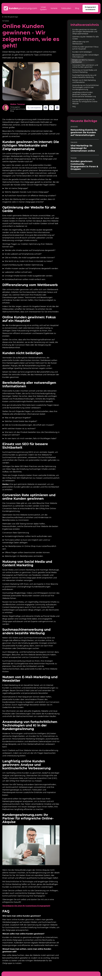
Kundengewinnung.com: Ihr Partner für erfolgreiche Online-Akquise (85, 102)
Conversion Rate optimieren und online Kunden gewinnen (85, 66)
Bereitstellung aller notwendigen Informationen (85, 56)
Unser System (43, 8)
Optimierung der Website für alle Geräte (85, 38)
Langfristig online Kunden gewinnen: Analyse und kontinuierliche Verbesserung (84, 94)
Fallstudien (66, 8)
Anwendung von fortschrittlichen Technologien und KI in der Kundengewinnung (85, 87)
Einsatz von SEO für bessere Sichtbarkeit (83, 61)
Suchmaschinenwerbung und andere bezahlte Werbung (84, 76)
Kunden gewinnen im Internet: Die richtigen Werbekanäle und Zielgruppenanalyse (84, 32)
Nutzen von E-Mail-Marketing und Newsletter (84, 81)
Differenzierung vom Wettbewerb (80, 43)
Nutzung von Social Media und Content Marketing (84, 71)
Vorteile (54, 8)
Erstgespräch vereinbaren (90, 8)
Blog (77, 8)
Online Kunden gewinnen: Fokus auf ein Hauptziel (85, 48)
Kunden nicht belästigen (82, 52)
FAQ (74, 107)
